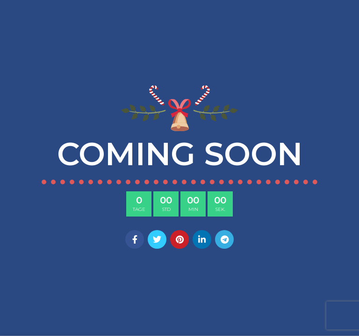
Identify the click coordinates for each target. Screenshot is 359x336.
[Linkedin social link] (202, 239)
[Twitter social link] (157, 239)
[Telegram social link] (224, 239)
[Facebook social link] (134, 239)
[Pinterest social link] (179, 239)
